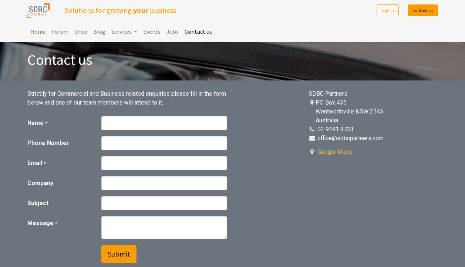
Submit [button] (119, 253)
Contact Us (422, 10)
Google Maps (334, 151)
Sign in (387, 10)
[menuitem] (38, 31)
